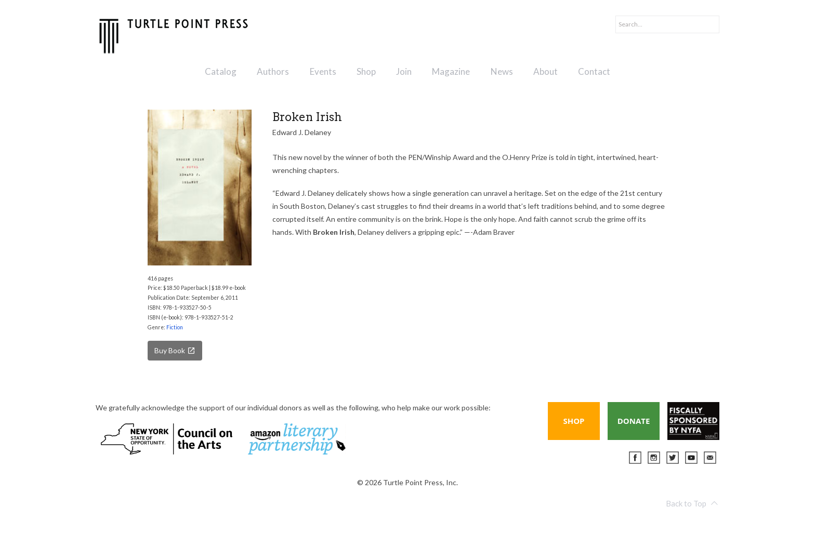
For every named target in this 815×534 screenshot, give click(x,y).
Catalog (220, 71)
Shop (366, 71)
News (502, 71)
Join (404, 71)
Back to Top (692, 503)
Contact (594, 71)
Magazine (451, 71)
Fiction (174, 327)
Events (323, 71)
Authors (273, 71)
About (545, 71)
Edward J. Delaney (301, 132)
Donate (633, 421)
